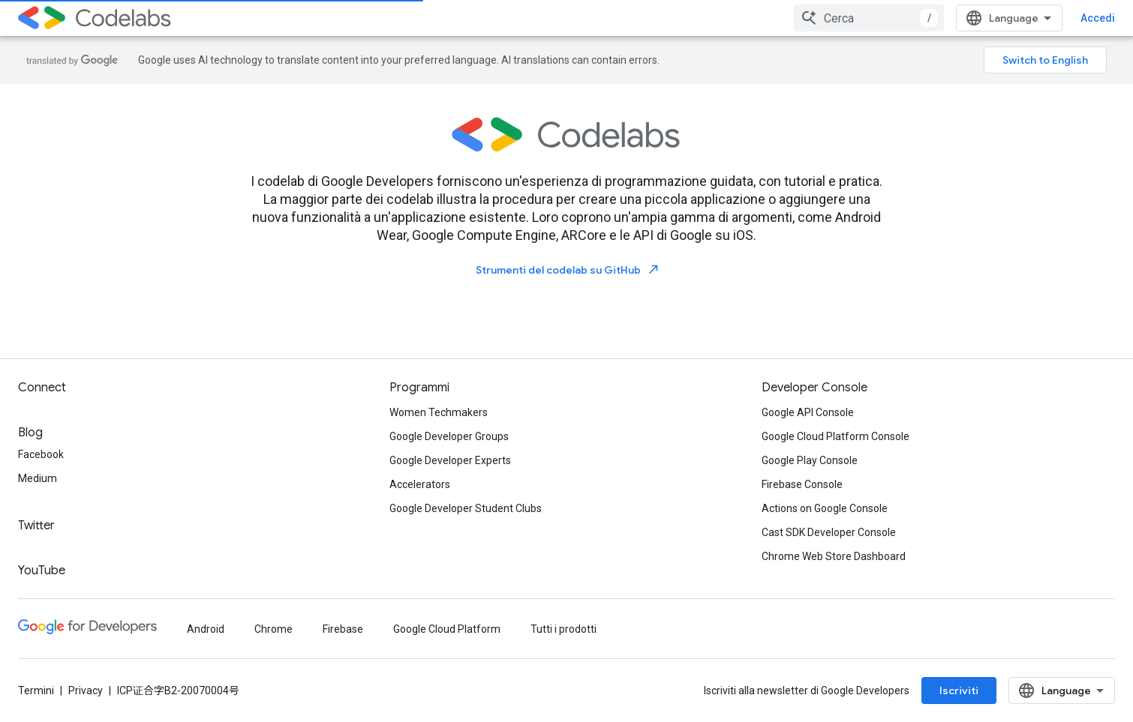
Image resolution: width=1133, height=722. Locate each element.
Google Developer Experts (450, 460)
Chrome (273, 629)
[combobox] (869, 17)
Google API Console (808, 412)
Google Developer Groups (449, 436)
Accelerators (419, 484)
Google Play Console (810, 460)
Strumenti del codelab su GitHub (568, 269)
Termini (36, 691)
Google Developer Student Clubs (465, 508)
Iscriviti (958, 690)
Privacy (85, 691)
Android (205, 629)
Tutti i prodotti (563, 629)
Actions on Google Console (825, 508)
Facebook (41, 454)
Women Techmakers (438, 412)
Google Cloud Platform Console (835, 436)
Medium (37, 478)
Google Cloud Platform (446, 629)
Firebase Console (802, 484)
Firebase (343, 629)
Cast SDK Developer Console (829, 532)
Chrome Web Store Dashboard (834, 556)
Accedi (1097, 18)
